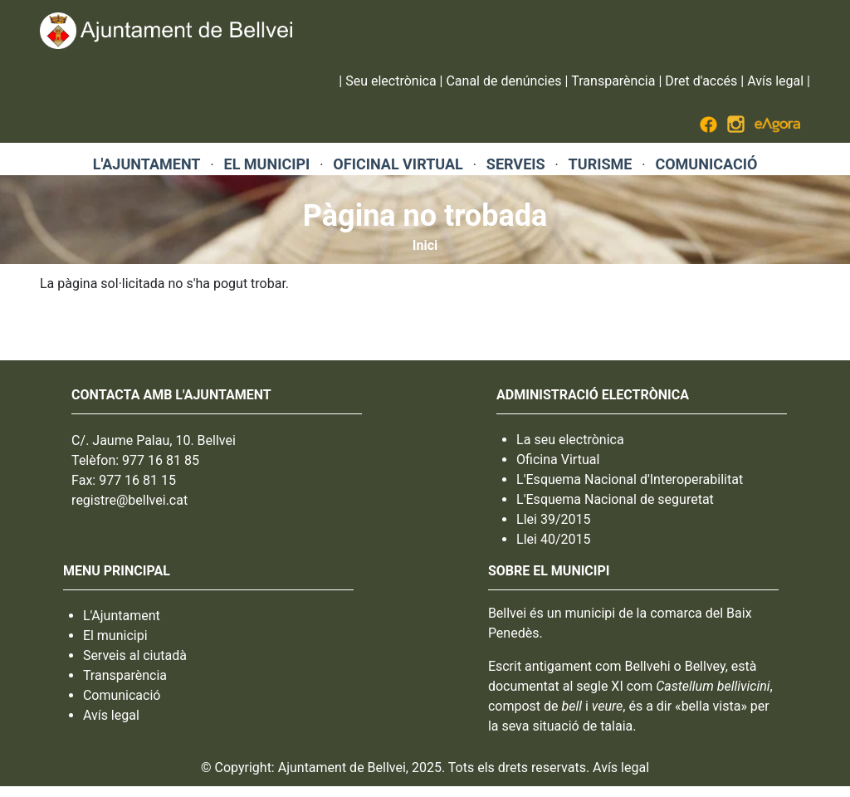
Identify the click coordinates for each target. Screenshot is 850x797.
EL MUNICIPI (267, 164)
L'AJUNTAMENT (147, 164)
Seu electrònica (390, 81)
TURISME (601, 164)
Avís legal (775, 81)
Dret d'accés (701, 81)
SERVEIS (515, 164)
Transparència (613, 81)
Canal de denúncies (503, 81)
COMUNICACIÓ (706, 164)
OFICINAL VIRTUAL (397, 164)
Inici (425, 245)
